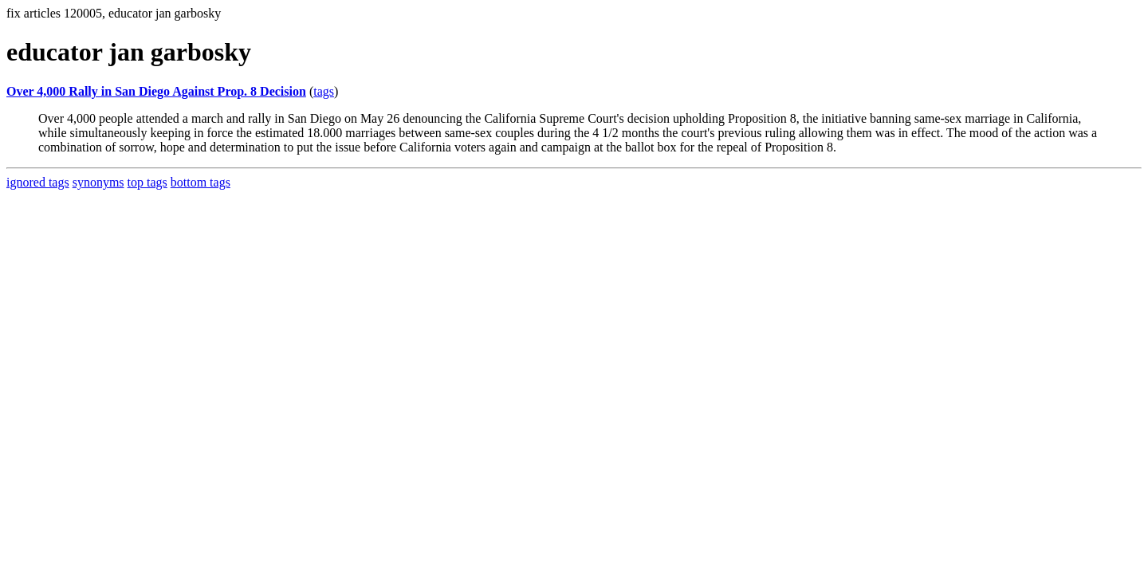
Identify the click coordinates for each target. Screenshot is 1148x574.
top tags (147, 182)
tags (323, 91)
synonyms (98, 182)
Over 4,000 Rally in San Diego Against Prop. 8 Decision (156, 91)
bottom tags (200, 182)
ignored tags (37, 182)
